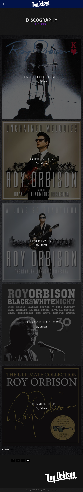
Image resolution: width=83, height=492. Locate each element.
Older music (7, 449)
